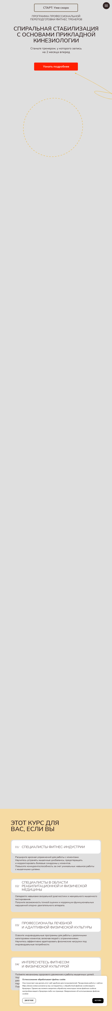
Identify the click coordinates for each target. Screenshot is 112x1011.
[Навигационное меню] (106, 6)
